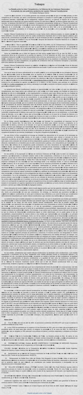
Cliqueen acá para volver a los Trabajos (39, 393)
